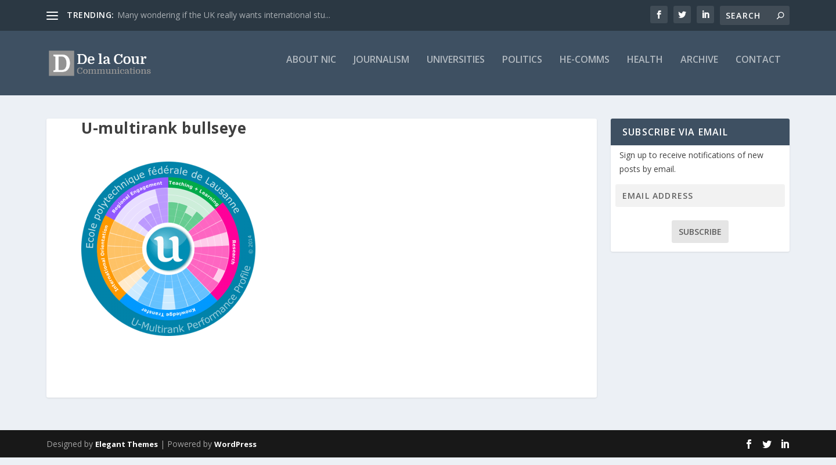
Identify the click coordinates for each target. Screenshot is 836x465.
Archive (699, 67)
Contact (758, 67)
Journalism (381, 67)
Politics (522, 67)
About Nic (311, 67)
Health (645, 67)
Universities (456, 67)
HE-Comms (585, 67)
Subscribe (700, 239)
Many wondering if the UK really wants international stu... (223, 14)
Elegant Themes (126, 451)
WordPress (235, 451)
